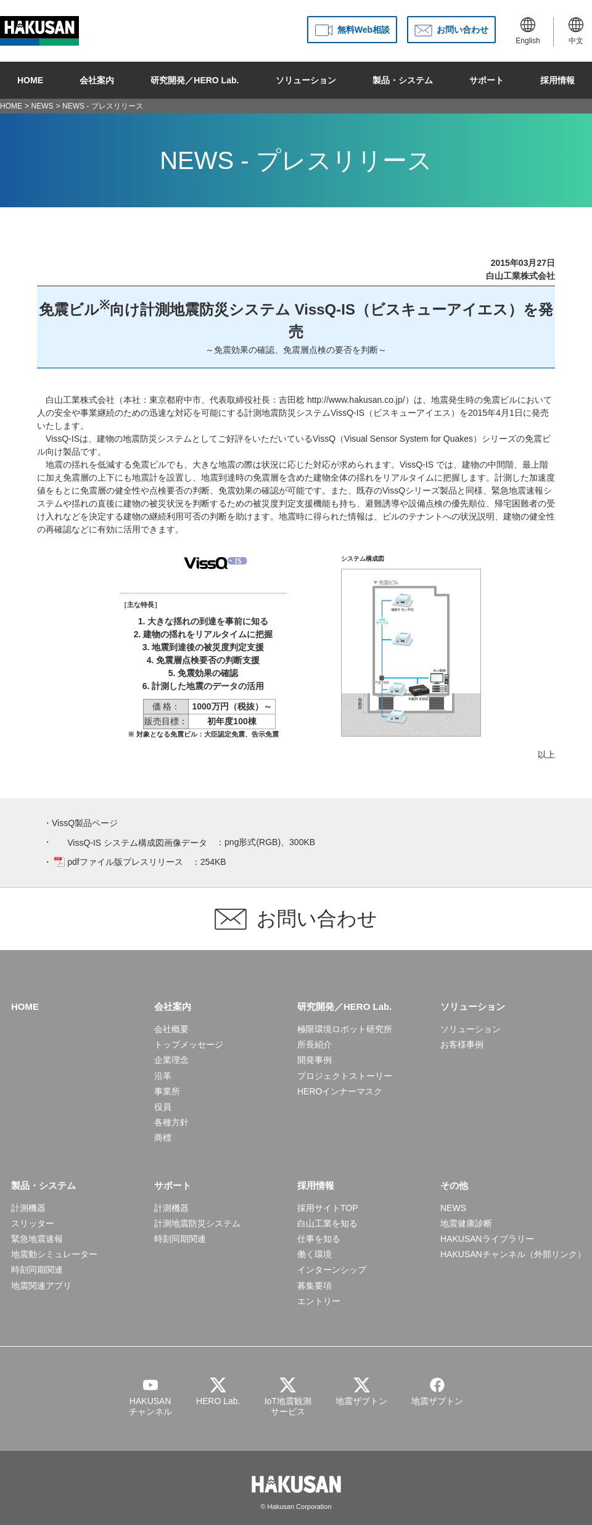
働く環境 (314, 1254)
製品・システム (402, 80)
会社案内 (97, 80)
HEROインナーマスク (339, 1091)
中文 (576, 31)
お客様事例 (461, 1044)
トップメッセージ (188, 1044)
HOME (30, 80)
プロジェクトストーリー (344, 1076)
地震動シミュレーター (54, 1254)
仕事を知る (318, 1239)
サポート (486, 80)
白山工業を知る (327, 1223)
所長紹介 (314, 1044)
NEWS (42, 106)
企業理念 (171, 1060)
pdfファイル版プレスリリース (125, 862)
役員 (162, 1107)
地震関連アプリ (41, 1286)
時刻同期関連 (37, 1270)
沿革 (162, 1076)
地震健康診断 (466, 1223)
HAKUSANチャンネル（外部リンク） (513, 1254)
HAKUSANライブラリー (487, 1239)
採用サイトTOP (327, 1208)
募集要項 (314, 1286)
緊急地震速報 (37, 1239)
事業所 (167, 1091)
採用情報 (557, 80)
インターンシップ (331, 1270)
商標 (162, 1138)
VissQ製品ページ (85, 823)
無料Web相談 (363, 30)
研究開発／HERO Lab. (194, 80)
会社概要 (171, 1029)
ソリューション (306, 80)
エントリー (318, 1301)
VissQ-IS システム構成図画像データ (137, 843)
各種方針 (171, 1122)
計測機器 (28, 1208)
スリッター (32, 1223)
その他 (454, 1185)
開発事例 (314, 1060)
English (528, 31)
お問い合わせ (462, 30)
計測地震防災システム (197, 1223)
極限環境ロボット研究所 (344, 1029)
